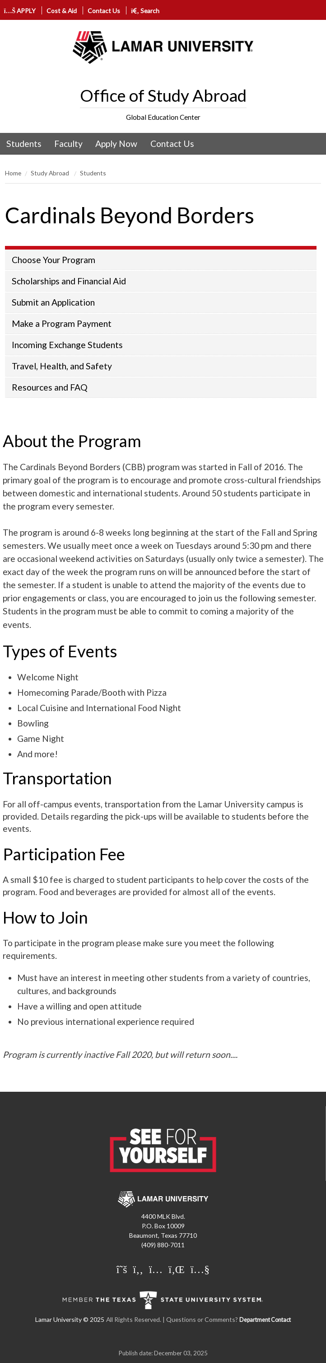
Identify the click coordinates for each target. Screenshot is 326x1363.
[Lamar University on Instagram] (155, 1269)
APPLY (20, 10)
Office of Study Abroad (163, 95)
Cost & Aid (62, 10)
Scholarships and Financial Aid (69, 281)
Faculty (68, 143)
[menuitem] (24, 144)
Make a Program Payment (62, 323)
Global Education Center (163, 117)
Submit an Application (53, 302)
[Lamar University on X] (122, 1269)
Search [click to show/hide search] (145, 10)
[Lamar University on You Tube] (200, 1269)
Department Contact (265, 1319)
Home (13, 173)
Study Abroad (50, 173)
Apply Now (116, 143)
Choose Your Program (53, 260)
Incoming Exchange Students (67, 345)
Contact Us (104, 10)
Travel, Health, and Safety (62, 366)
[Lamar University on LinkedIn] (176, 1269)
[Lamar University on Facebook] (138, 1269)
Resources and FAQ (50, 387)
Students (24, 143)
